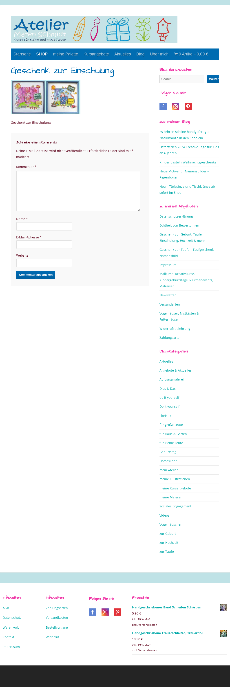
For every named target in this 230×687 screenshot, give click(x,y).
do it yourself (169, 397)
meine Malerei (170, 497)
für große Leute (171, 425)
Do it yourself (169, 406)
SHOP (42, 54)
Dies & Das (167, 388)
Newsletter (167, 295)
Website (22, 255)
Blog (140, 54)
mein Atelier (168, 470)
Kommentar (26, 167)
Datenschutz (12, 617)
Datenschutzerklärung (176, 216)
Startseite (22, 54)
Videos (164, 515)
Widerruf (52, 637)
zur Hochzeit (168, 542)
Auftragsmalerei (171, 379)
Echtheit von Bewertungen (179, 225)
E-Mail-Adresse (29, 237)
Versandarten (169, 304)
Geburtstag (167, 452)
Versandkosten (57, 617)
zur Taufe (166, 551)
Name (22, 219)
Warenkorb (11, 627)
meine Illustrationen (174, 479)
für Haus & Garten (173, 434)
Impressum (168, 265)
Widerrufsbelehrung (174, 328)
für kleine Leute (171, 443)
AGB (6, 608)
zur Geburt (167, 533)
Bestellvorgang (57, 627)
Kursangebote (96, 54)
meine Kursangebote (175, 488)
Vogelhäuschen (170, 524)
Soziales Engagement (175, 506)
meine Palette (65, 54)
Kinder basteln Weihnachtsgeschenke (187, 162)
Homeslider (168, 461)
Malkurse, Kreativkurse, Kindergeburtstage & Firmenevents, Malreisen (186, 280)
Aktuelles (122, 54)
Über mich (159, 54)
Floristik (165, 416)
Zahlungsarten (170, 337)
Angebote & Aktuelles (175, 370)
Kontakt (8, 637)
